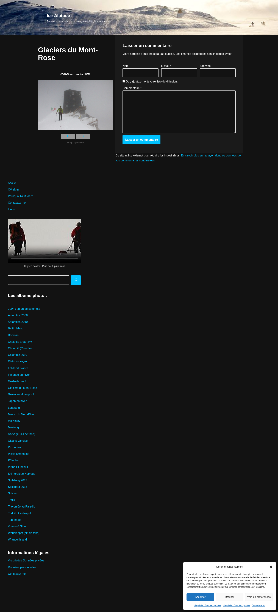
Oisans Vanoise (18, 440)
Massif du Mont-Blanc (21, 414)
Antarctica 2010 (18, 321)
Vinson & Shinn (17, 526)
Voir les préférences (259, 596)
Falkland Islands (18, 368)
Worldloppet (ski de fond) (24, 532)
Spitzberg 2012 (17, 480)
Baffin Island (16, 328)
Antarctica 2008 (18, 315)
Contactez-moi (258, 605)
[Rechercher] (76, 280)
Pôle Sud (14, 460)
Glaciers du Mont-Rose (22, 387)
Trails (11, 499)
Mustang (13, 427)
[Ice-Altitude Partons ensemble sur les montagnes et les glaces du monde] (79, 17)
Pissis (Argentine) (19, 453)
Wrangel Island (17, 539)
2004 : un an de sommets (24, 308)
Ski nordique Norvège (21, 473)
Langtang (14, 407)
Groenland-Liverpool (21, 394)
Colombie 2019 (17, 354)
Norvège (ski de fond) (21, 433)
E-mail (166, 65)
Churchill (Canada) (20, 348)
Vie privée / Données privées (207, 605)
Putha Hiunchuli (18, 466)
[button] (271, 567)
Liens (11, 209)
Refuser (229, 596)
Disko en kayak (17, 361)
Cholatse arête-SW (20, 341)
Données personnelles (22, 567)
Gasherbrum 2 (17, 381)
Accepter (200, 596)
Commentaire (132, 88)
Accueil (12, 182)
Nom (126, 65)
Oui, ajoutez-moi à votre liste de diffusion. (150, 81)
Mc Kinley (14, 420)
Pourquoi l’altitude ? (20, 196)
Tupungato (14, 519)
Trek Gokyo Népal (19, 513)
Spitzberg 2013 (17, 486)
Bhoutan (13, 335)
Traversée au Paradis (21, 506)
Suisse (12, 493)
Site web (205, 65)
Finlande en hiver (19, 374)
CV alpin (13, 189)
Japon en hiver (17, 401)
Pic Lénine (14, 447)
